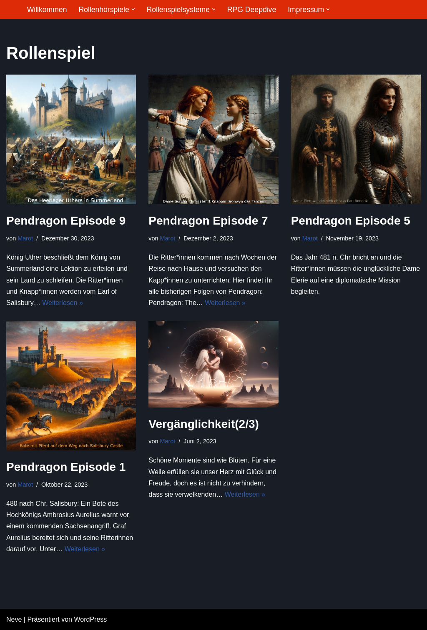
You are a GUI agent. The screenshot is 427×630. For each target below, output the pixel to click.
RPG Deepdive (251, 9)
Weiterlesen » (62, 302)
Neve (14, 619)
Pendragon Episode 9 (66, 220)
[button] (133, 9)
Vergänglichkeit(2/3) (203, 424)
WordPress (90, 619)
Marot (25, 238)
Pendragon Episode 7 (208, 220)
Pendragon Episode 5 (350, 220)
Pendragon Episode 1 (66, 466)
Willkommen (47, 9)
